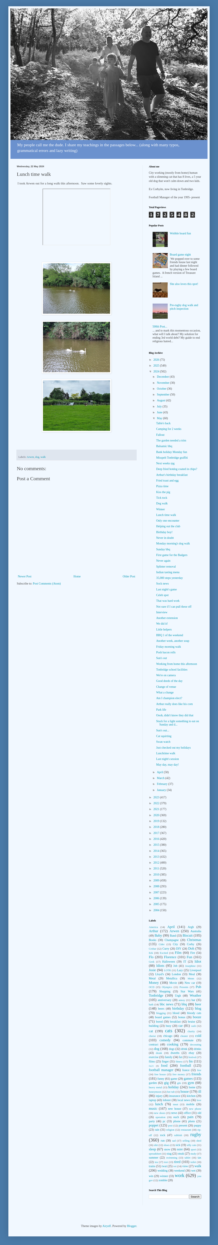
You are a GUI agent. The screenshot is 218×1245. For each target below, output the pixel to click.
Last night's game (166, 589)
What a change (165, 692)
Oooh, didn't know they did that (174, 715)
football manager (161, 1070)
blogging (161, 1013)
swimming (171, 1157)
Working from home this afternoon (176, 664)
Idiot (198, 961)
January (162, 790)
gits (179, 1083)
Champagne (172, 940)
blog (198, 1008)
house (184, 1092)
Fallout (160, 434)
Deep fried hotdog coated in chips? (176, 469)
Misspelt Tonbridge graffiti (172, 457)
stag (169, 1153)
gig (166, 1083)
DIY (178, 948)
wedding (162, 1170)
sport (193, 1149)
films (152, 1061)
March (161, 778)
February (162, 784)
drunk (159, 1053)
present (183, 1125)
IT (184, 961)
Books (152, 940)
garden (153, 1082)
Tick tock (161, 497)
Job (175, 965)
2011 (156, 868)
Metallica (171, 978)
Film (178, 953)
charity (191, 1031)
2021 (156, 809)
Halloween (168, 961)
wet (193, 1170)
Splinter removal (166, 566)
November (163, 382)
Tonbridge (156, 995)
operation (161, 1117)
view (185, 1166)
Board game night (180, 254)
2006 (156, 898)
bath (151, 1004)
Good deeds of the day (169, 681)
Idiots (160, 966)
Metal (152, 978)
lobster (167, 1100)
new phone (195, 1108)
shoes (167, 1145)
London (176, 974)
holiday (173, 1087)
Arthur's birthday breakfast (172, 474)
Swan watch (163, 741)
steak (181, 1153)
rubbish (178, 1135)
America (153, 927)
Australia (196, 931)
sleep (152, 1149)
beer (198, 1004)
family (169, 1057)
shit (156, 1145)
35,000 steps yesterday (169, 577)
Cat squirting (163, 736)
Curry (165, 948)
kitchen (191, 1096)
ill (199, 1092)
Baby (158, 935)
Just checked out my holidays (173, 747)
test (166, 1162)
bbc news (166, 1004)
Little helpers (164, 629)
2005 (156, 904)
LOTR (167, 970)
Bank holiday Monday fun (171, 452)
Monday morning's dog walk (173, 543)
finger (165, 1061)
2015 (156, 844)
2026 (156, 359)
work (179, 1175)
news (174, 1112)
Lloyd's (159, 974)
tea (156, 1162)
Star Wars (187, 991)
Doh (191, 948)
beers (161, 1008)
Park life (161, 709)
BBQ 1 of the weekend (169, 635)
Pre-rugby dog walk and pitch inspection (184, 307)
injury (159, 1096)
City (175, 944)
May (160, 418)
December (163, 376)
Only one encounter (167, 520)
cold (198, 1036)
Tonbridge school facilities (171, 669)
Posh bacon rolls (166, 652)
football (185, 1066)
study (193, 1153)
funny (160, 1078)
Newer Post (24, 576)
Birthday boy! (164, 532)
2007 (156, 892)
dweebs (175, 1052)
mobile (190, 1104)
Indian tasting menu (167, 572)
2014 (156, 850)
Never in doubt (165, 537)
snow (167, 1149)
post (170, 1125)
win (151, 1176)
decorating (195, 1044)
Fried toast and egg (167, 480)
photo (191, 1121)
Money (154, 983)
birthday (178, 1008)
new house (174, 1108)
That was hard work (168, 600)
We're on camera (166, 675)
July (159, 406)
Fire (192, 952)
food (164, 1066)
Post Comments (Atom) (47, 583)
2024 (156, 371)
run (163, 1140)
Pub (198, 987)
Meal (192, 974)
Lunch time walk (166, 515)
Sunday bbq (163, 549)
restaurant (186, 1129)
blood (176, 1013)
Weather (195, 995)
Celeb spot (162, 595)
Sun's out (161, 658)
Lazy (180, 970)
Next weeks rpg (165, 463)
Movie (173, 982)
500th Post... (160, 326)
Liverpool (195, 970)
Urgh (178, 995)
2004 (156, 910)
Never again (163, 560)
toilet (193, 1162)
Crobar (152, 948)
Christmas (194, 940)
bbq (184, 1004)
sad (174, 1140)
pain (190, 1117)
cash (193, 1025)
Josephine (190, 965)
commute (188, 1040)
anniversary (164, 1000)
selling (186, 1140)
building (154, 1025)
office (187, 1112)
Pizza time (162, 486)
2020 (156, 815)
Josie (152, 970)
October (162, 388)
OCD (151, 987)
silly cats (191, 1145)
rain (157, 1129)
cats (168, 1030)
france (185, 1070)
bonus (181, 1017)
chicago (168, 1036)
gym (191, 1083)
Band (173, 935)
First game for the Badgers (171, 555)
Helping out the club (168, 526)
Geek (151, 961)
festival (192, 1057)
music (153, 1109)
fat (180, 1057)
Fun (189, 957)
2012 (156, 862)
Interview (161, 612)
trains (152, 1166)
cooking (172, 1044)
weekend (179, 1170)
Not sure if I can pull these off (173, 606)
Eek (151, 952)
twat (164, 1166)
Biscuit (188, 935)
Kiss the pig (163, 492)
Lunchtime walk (165, 753)
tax (199, 1157)
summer (153, 1157)
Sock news (162, 583)
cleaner (184, 1036)
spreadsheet (155, 1153)
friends (196, 1074)
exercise (153, 1057)
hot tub (171, 1091)
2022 (156, 803)
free (199, 1070)
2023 (156, 797)
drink (184, 1049)
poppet (153, 1125)
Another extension (167, 618)
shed (198, 1140)
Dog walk (162, 503)
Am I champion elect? (169, 698)
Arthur (153, 931)
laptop (152, 1100)
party (152, 1121)
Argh (191, 927)
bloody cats (194, 1013)
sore (180, 1149)
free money (179, 1074)
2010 (156, 874)
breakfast (175, 1021)
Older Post (129, 576)
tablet (187, 1157)
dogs (171, 1049)
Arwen (30, 456)
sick (177, 1145)
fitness (179, 1061)
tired (177, 1162)
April (160, 772)
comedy (165, 1040)
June (160, 412)
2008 (156, 886)
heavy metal (155, 1087)
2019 (156, 821)
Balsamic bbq (164, 446)
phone (176, 1121)
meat (175, 1104)
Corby (190, 944)
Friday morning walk (168, 646)
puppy (197, 1125)
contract (153, 1044)
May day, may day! (167, 764)
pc (164, 1121)
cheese (152, 1036)
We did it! (162, 623)
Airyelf (106, 1226)
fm (191, 1061)
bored (159, 1021)
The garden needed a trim (171, 440)
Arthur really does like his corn (174, 704)
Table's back (163, 423)
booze (197, 1017)
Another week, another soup (172, 640)
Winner (160, 509)
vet (174, 1166)
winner (164, 1176)
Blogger (131, 1226)
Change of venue (166, 686)
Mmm (191, 978)
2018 (156, 827)
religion (170, 1129)
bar (193, 1000)
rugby (195, 1134)
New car (190, 982)
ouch (176, 1117)
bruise (191, 1021)
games (188, 1079)
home (192, 1087)
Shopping (164, 991)
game (174, 1078)
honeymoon (155, 1091)
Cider (162, 944)
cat (151, 1031)
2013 (156, 856)
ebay (191, 1052)
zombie (162, 1180)
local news (184, 1100)
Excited (164, 952)
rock (162, 1135)
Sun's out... (162, 730)
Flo (151, 957)
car (180, 1026)
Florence (170, 957)
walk (42, 456)
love (199, 1100)
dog (37, 456)
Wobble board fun (180, 233)
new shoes (159, 1113)
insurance (174, 1096)
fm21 (151, 1066)
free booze (160, 1074)
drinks (197, 1049)
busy (168, 1025)
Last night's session (167, 759)
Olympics (167, 987)
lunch (159, 1104)
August (161, 400)
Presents (183, 987)
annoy (182, 1000)
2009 (156, 880)
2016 (156, 838)
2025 (156, 365)
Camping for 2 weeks (168, 429)
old (199, 1112)
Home (77, 576)
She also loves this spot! (184, 284)
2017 (156, 833)
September (163, 394)
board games (163, 1017)
